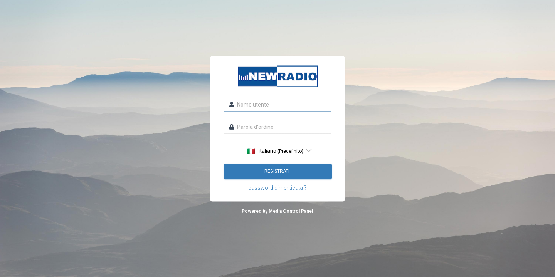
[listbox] (277, 151)
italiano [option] (275, 151)
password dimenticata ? (277, 188)
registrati (277, 171)
